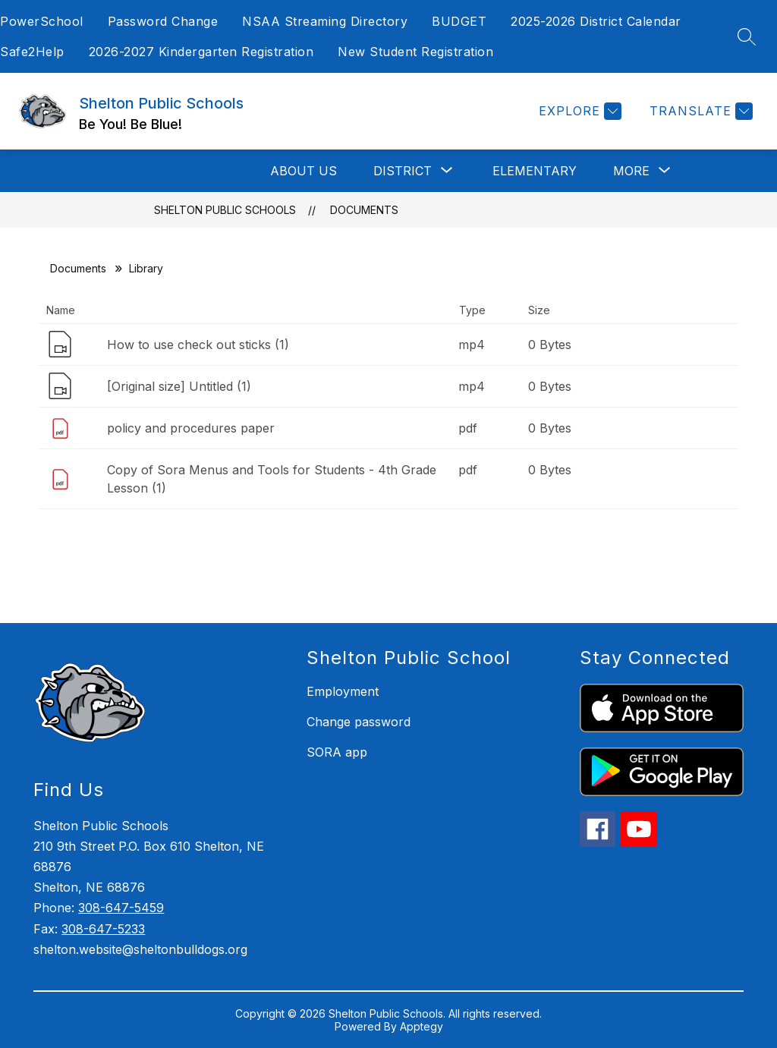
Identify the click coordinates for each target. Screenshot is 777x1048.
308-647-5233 (103, 928)
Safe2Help (32, 51)
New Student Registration (415, 51)
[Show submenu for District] (402, 171)
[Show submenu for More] (631, 171)
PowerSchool (41, 21)
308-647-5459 (121, 907)
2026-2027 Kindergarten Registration (201, 51)
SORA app (337, 752)
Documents (364, 209)
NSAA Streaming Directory (324, 21)
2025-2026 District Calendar (596, 21)
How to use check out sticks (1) (198, 344)
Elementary (534, 170)
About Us (303, 170)
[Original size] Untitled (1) (179, 386)
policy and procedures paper (191, 428)
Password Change (163, 21)
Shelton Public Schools (225, 209)
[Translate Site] (699, 111)
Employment (343, 691)
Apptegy (421, 1026)
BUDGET (459, 21)
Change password (359, 721)
